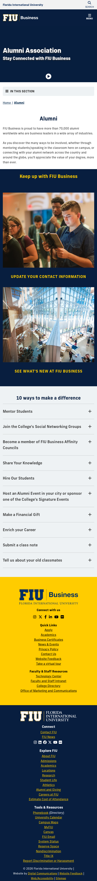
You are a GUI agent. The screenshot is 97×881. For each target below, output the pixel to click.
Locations (48, 770)
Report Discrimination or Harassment (48, 861)
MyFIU (48, 827)
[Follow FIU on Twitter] (50, 742)
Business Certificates (48, 640)
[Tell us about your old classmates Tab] (48, 560)
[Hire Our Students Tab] (48, 478)
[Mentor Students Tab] (48, 411)
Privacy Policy (48, 649)
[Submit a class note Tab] (48, 545)
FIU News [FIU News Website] (48, 737)
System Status (48, 841)
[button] (89, 17)
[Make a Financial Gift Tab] (48, 514)
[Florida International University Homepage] (23, 4)
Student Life (48, 780)
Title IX (48, 856)
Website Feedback (48, 659)
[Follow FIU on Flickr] (61, 742)
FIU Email (48, 837)
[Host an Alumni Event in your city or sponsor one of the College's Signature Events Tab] (48, 496)
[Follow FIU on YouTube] (56, 742)
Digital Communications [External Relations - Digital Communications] (42, 873)
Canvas (48, 832)
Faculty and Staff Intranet (48, 681)
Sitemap (61, 878)
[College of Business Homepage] (20, 17)
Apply (49, 630)
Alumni (19, 103)
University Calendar (48, 817)
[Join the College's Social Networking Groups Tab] (48, 426)
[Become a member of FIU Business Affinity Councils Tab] (48, 445)
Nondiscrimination (48, 851)
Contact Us (48, 654)
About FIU (48, 756)
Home (7, 103)
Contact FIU (48, 732)
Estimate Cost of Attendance (48, 799)
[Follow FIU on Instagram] (36, 742)
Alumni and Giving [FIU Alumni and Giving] (48, 789)
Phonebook (40, 813)
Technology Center (48, 676)
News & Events (48, 644)
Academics (48, 635)
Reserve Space (48, 846)
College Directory (48, 686)
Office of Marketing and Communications (48, 691)
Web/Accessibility (42, 878)
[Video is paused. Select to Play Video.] (48, 76)
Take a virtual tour (48, 664)
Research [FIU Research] (48, 775)
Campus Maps (48, 822)
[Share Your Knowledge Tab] (48, 463)
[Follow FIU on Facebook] (45, 742)
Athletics (49, 785)
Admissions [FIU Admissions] (48, 761)
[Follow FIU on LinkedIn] (40, 742)
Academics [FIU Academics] (48, 765)
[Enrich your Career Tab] (48, 530)
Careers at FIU (48, 794)
